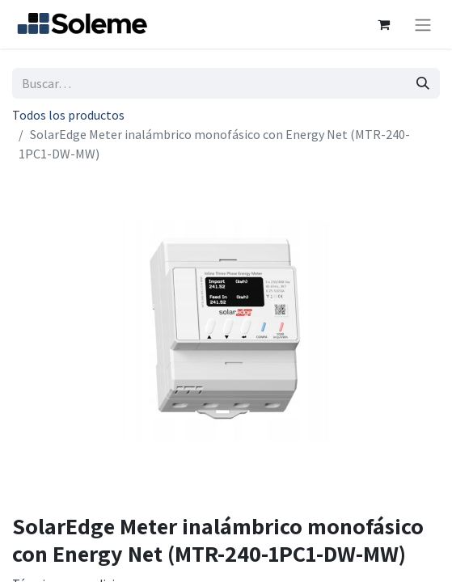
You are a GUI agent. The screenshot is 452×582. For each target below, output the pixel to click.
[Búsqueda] (423, 83)
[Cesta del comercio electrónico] (383, 24)
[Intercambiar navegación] (423, 24)
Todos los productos (68, 115)
